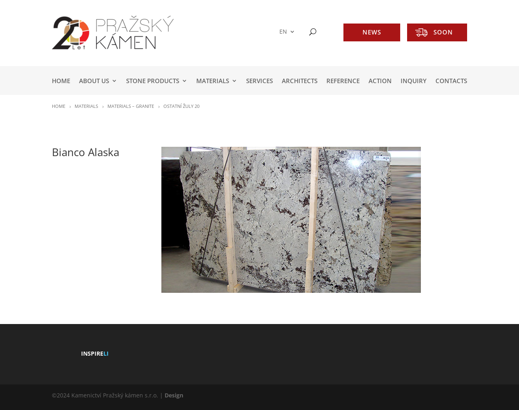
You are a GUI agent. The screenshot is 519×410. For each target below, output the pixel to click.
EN (283, 31)
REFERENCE (343, 81)
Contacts (451, 81)
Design (174, 395)
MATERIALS (212, 81)
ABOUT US (94, 81)
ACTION (380, 81)
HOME (61, 81)
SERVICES (259, 81)
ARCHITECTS (299, 81)
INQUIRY (414, 81)
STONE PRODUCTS (152, 81)
